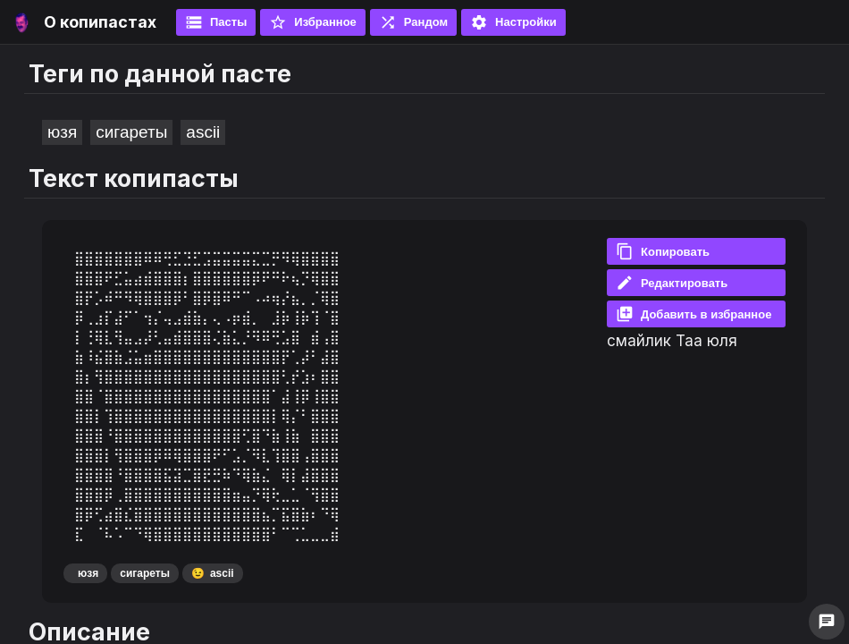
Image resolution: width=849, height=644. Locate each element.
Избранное (313, 22)
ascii (203, 132)
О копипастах (100, 22)
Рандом (413, 22)
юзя (62, 132)
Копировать (663, 251)
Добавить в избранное (693, 314)
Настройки (513, 22)
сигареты (131, 132)
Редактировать (671, 283)
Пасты (216, 22)
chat (827, 622)
